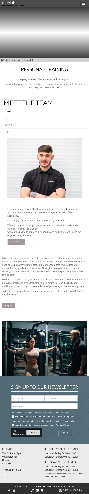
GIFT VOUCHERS (70, 490)
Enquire (8, 305)
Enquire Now (16, 242)
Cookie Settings (42, 486)
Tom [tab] (7, 131)
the (13, 4)
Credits (70, 486)
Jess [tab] (7, 118)
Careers (58, 486)
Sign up (64, 433)
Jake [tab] (8, 111)
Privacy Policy (69, 421)
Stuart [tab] (8, 125)
